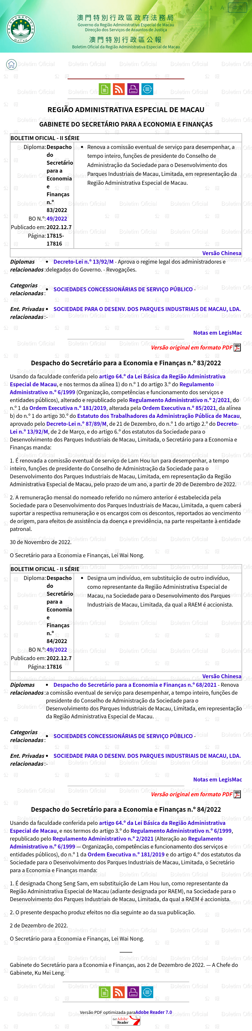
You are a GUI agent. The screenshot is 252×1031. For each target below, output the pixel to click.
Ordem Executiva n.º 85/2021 (179, 408)
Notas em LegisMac (217, 332)
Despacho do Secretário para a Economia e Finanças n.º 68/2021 (135, 684)
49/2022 (57, 218)
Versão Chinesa (222, 253)
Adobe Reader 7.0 (154, 1012)
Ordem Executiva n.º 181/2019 (67, 408)
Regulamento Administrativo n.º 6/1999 (181, 830)
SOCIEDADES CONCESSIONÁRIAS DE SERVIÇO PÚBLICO (123, 289)
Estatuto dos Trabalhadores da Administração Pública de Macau (158, 416)
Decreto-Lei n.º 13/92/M (83, 261)
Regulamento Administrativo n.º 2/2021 (179, 400)
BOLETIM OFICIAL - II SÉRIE (44, 138)
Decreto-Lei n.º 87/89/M (76, 423)
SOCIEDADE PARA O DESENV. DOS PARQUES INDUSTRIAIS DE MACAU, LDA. (147, 309)
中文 (237, 8)
